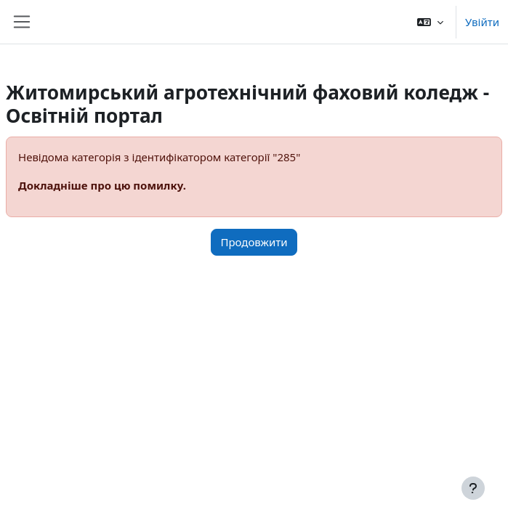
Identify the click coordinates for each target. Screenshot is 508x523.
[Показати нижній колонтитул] (473, 488)
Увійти (482, 22)
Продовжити (253, 242)
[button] (430, 22)
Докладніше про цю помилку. (102, 185)
